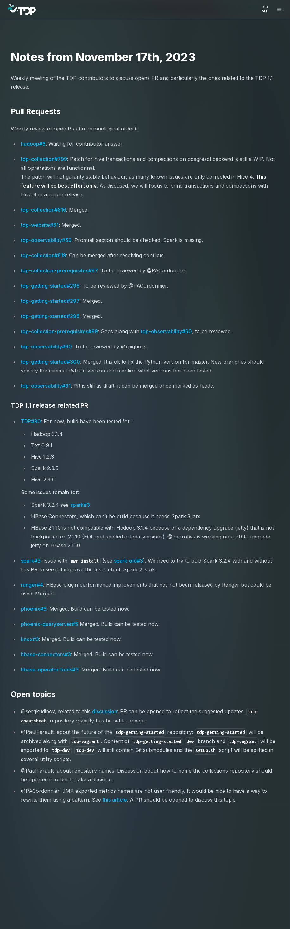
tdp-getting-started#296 (50, 286)
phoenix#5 (34, 609)
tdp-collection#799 (44, 159)
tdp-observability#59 (46, 240)
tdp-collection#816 (43, 210)
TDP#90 (31, 421)
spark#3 (80, 505)
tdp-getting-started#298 (50, 316)
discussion (104, 711)
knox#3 (30, 639)
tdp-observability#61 (46, 386)
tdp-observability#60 (166, 331)
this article (115, 800)
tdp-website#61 (40, 225)
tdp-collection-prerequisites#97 (59, 270)
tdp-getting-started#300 (50, 362)
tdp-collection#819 (43, 255)
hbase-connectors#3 (46, 654)
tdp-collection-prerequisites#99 (59, 331)
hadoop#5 (33, 144)
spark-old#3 (128, 560)
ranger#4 (32, 585)
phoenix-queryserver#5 (49, 624)
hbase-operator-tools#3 (50, 669)
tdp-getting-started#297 (50, 301)
